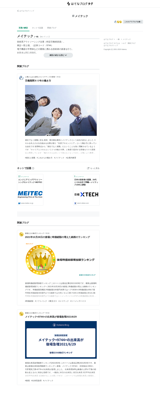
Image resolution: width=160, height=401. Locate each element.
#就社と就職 (30, 158)
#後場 (27, 381)
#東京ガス (53, 301)
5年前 (48, 233)
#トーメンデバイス (78, 301)
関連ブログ (51, 28)
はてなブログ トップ (25, 11)
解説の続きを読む (58, 55)
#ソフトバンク (41, 301)
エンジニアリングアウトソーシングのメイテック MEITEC (30, 181)
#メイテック (59, 158)
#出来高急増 (36, 381)
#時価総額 (29, 301)
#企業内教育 (71, 158)
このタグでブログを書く (133, 22)
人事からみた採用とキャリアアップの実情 (40, 77)
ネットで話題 (37, 28)
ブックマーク (23, 176)
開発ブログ (132, 43)
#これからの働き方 (45, 158)
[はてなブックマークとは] (33, 168)
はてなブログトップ (111, 45)
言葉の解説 (23, 28)
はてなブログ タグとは (112, 43)
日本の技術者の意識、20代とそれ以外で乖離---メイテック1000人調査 (86, 182)
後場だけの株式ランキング (34, 233)
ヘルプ (123, 43)
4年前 (59, 77)
